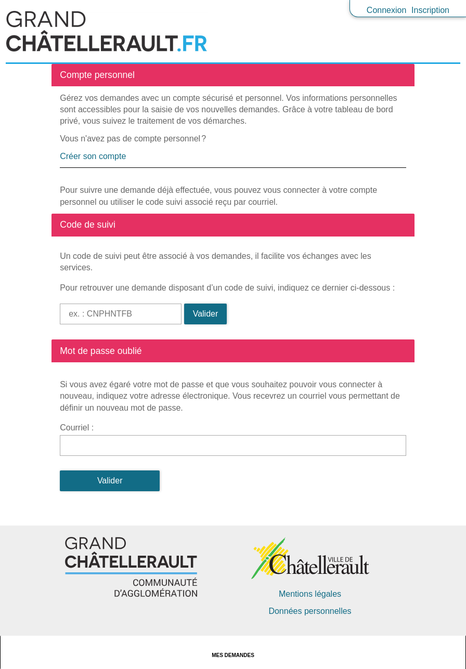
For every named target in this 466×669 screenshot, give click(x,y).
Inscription (430, 10)
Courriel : (77, 427)
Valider (205, 313)
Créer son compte (93, 156)
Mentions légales (310, 593)
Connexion (387, 10)
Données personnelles (309, 611)
